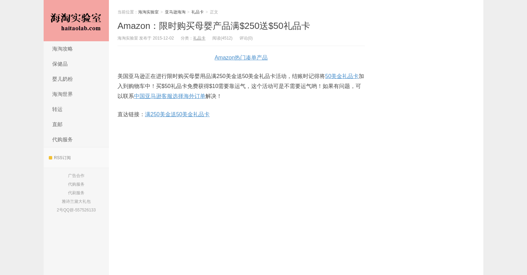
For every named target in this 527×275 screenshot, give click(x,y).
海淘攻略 (62, 49)
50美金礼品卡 (342, 76)
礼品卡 (197, 12)
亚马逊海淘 (175, 12)
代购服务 (62, 139)
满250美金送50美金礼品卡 (177, 114)
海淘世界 (62, 94)
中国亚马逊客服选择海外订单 (169, 96)
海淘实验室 (76, 20)
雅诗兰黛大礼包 (76, 201)
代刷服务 (76, 192)
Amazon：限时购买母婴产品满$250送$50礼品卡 (213, 26)
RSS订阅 (60, 157)
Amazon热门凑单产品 (241, 57)
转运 (57, 109)
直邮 (57, 124)
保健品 (60, 64)
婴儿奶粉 (62, 79)
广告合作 (76, 175)
